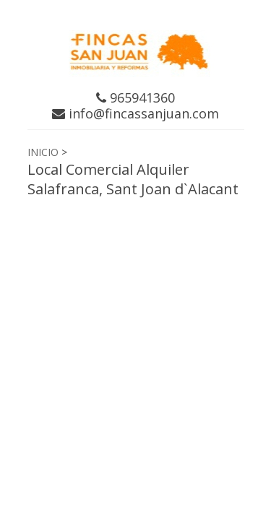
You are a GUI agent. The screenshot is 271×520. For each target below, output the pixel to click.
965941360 (135, 97)
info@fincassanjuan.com (135, 113)
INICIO (43, 152)
